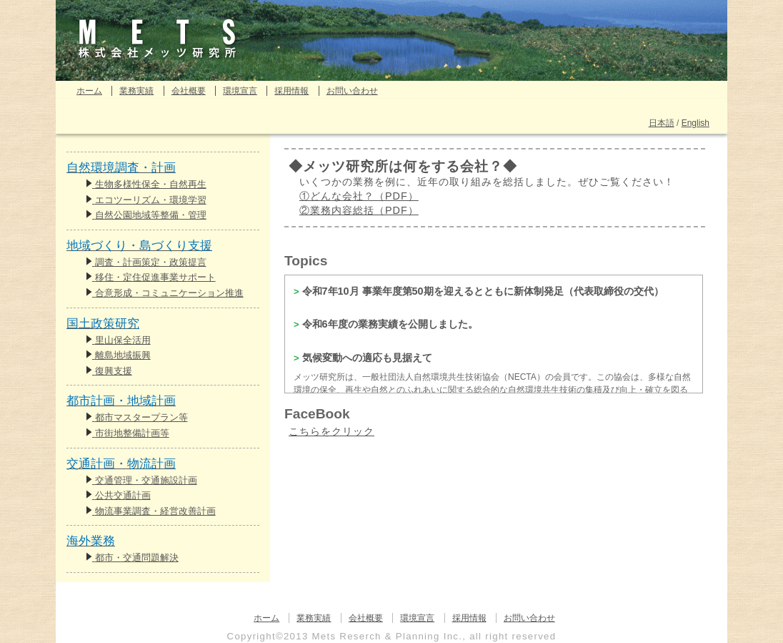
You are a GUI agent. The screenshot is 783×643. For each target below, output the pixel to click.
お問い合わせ (352, 91)
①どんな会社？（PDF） (359, 196)
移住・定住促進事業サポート (151, 277)
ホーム (89, 91)
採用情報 (291, 91)
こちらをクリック (331, 431)
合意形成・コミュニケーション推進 (165, 293)
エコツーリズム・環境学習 (146, 200)
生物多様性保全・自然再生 (146, 184)
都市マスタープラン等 (137, 417)
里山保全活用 (118, 340)
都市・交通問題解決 (132, 557)
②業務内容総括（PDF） (359, 210)
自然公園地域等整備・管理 (146, 215)
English (695, 123)
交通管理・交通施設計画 (141, 480)
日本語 (661, 123)
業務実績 (136, 91)
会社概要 (188, 91)
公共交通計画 (118, 495)
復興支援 (109, 370)
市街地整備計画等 (127, 433)
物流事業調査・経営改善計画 (151, 511)
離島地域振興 (118, 355)
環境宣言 (240, 91)
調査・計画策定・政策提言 (146, 262)
